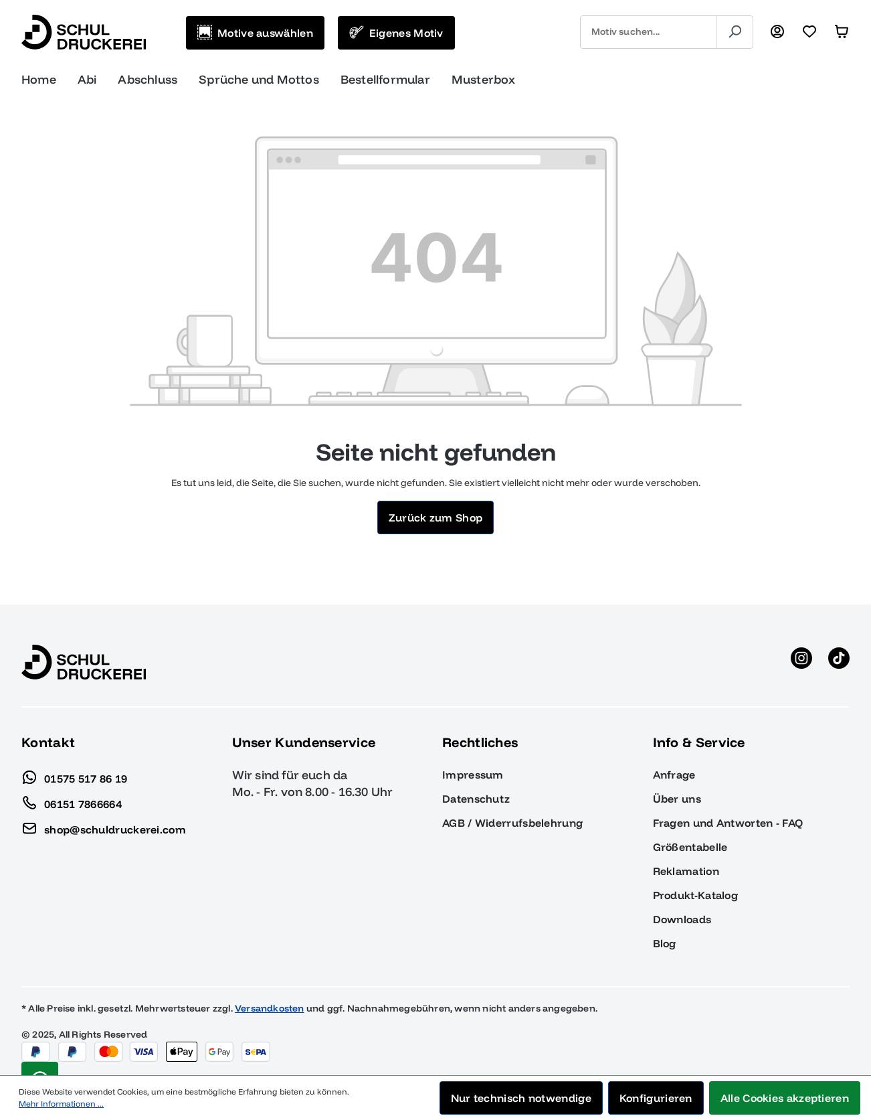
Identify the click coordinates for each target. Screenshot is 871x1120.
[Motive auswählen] (255, 33)
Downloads (682, 919)
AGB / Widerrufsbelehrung (512, 822)
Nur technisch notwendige (521, 1098)
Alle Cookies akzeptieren (784, 1098)
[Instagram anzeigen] (801, 662)
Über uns (677, 798)
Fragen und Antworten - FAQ (728, 822)
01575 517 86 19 (74, 775)
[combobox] (648, 32)
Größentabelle (690, 847)
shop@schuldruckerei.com (103, 826)
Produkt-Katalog (696, 895)
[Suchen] (734, 32)
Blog (664, 943)
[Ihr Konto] (777, 32)
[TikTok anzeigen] (839, 662)
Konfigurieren (655, 1098)
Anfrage (674, 774)
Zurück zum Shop (436, 517)
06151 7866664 (71, 800)
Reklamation (686, 871)
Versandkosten (269, 1008)
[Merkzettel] (809, 32)
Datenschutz (476, 798)
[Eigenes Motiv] (396, 33)
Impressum (473, 774)
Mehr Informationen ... (61, 1104)
